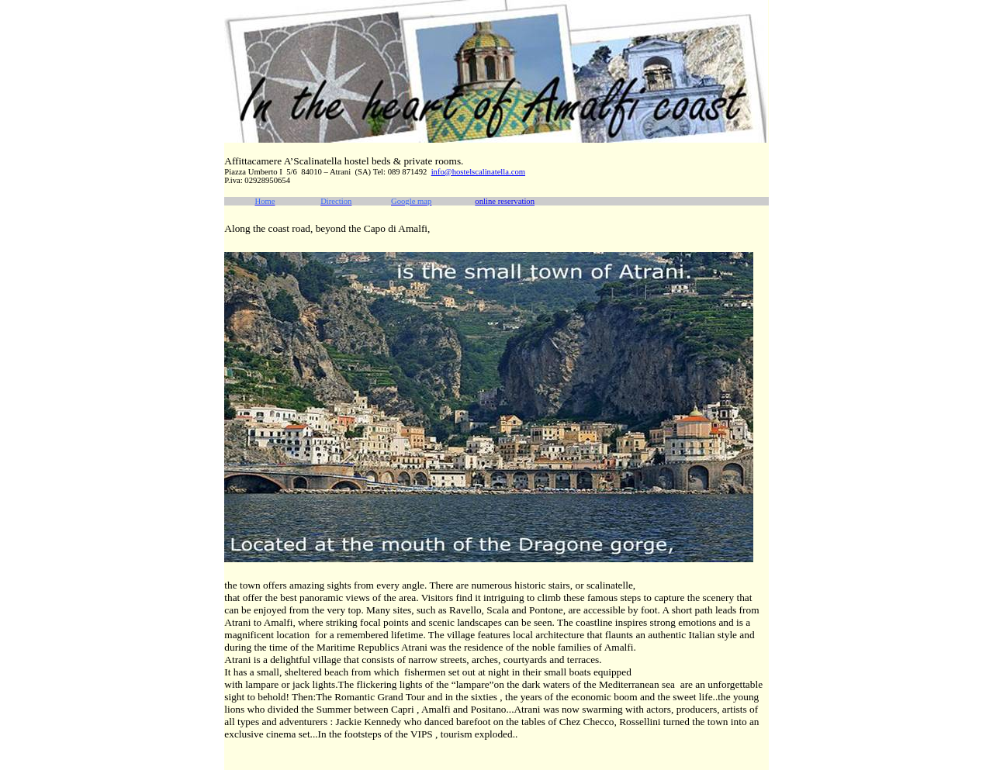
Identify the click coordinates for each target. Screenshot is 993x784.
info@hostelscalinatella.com (478, 172)
